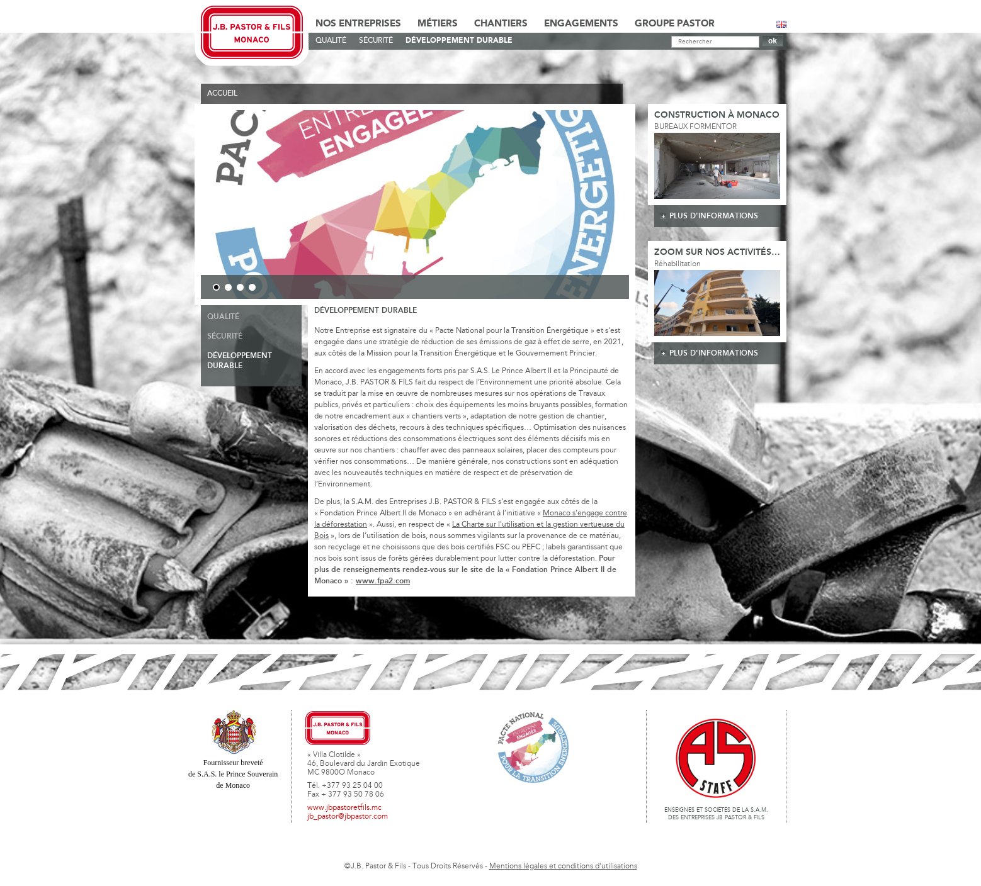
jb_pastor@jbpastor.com (347, 816)
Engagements (581, 24)
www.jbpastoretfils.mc (344, 808)
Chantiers (501, 24)
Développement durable (459, 40)
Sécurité (376, 40)
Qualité (330, 40)
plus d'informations (713, 216)
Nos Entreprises (358, 24)
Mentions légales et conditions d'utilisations (563, 866)
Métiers (437, 24)
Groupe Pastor (675, 24)
